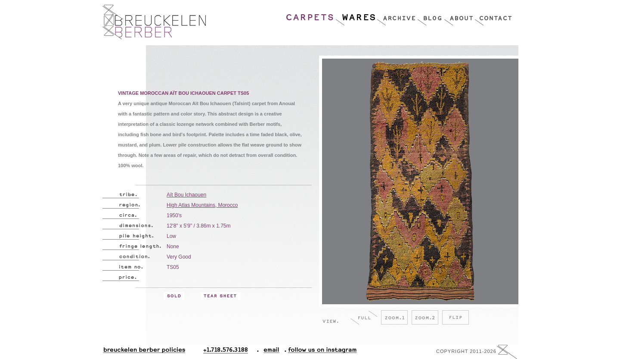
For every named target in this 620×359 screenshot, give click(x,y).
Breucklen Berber (154, 22)
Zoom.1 (394, 317)
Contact (493, 15)
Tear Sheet (220, 296)
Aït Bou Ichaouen (186, 195)
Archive (397, 15)
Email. (269, 352)
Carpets (310, 15)
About (459, 15)
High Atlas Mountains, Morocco (202, 205)
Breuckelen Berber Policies (143, 352)
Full (363, 317)
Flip (455, 317)
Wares (356, 15)
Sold (174, 296)
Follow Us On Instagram (319, 352)
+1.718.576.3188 (231, 352)
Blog (430, 15)
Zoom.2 (425, 317)
